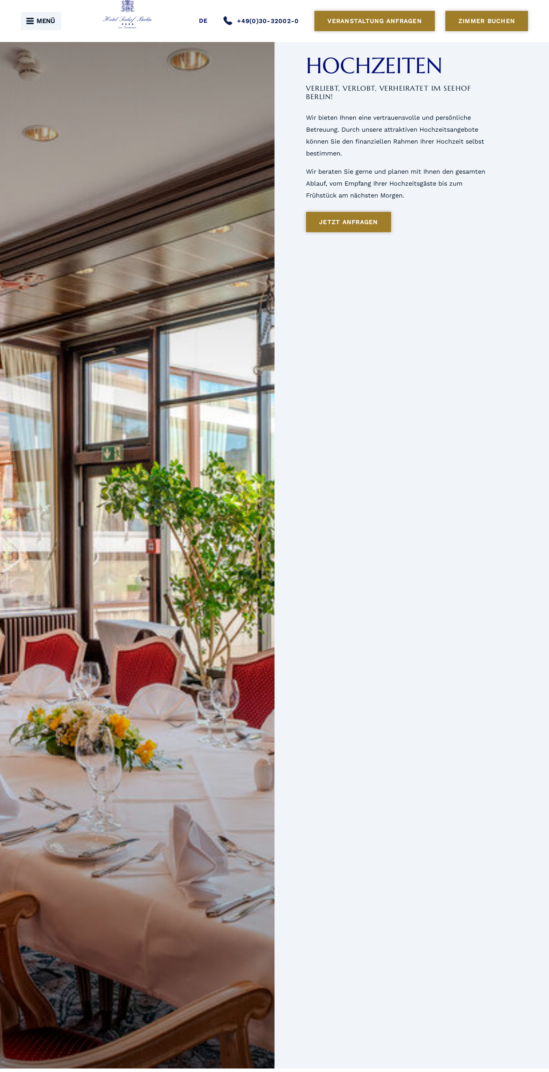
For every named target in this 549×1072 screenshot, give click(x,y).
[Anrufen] (263, 21)
